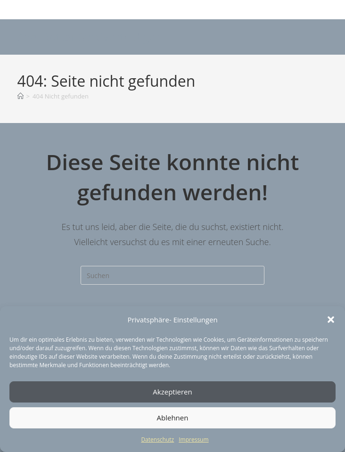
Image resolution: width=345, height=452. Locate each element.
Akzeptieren (172, 391)
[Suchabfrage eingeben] (172, 275)
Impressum (193, 440)
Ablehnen (173, 417)
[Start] (20, 96)
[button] (331, 319)
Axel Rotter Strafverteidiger (88, 36)
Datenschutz (157, 440)
